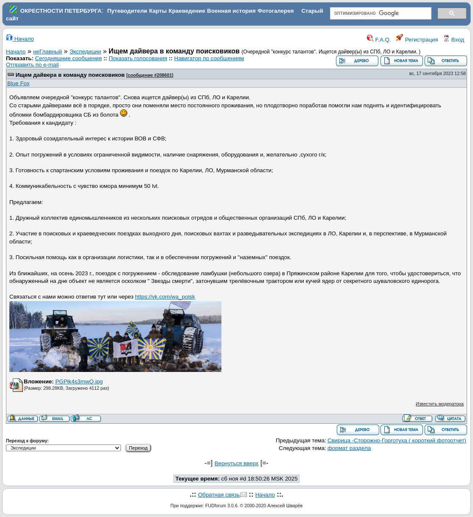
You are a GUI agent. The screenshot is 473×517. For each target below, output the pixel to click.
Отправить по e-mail (32, 64)
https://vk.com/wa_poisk (165, 296)
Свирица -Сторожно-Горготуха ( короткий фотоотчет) (396, 440)
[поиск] (379, 13)
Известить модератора (440, 403)
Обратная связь (219, 495)
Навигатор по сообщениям (209, 58)
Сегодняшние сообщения (68, 58)
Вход (453, 39)
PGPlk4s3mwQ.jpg (79, 381)
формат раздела (349, 448)
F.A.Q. (379, 39)
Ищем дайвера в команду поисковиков (70, 75)
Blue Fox (18, 83)
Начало (20, 39)
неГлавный (47, 51)
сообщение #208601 (150, 75)
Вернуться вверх (237, 463)
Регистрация (417, 39)
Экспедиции (85, 51)
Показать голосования (138, 58)
